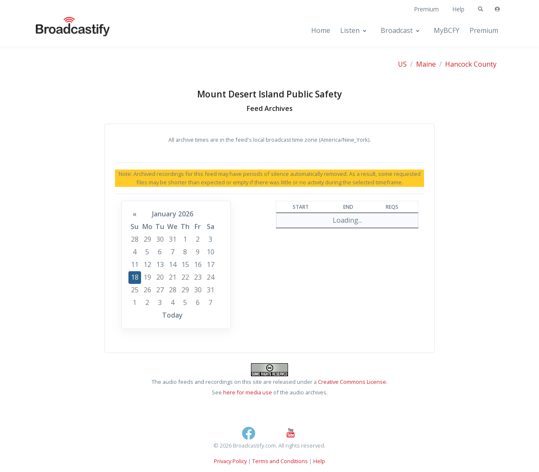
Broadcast (397, 30)
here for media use (247, 392)
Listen (350, 30)
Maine (426, 64)
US (402, 64)
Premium (426, 9)
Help (458, 9)
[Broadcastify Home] (64, 30)
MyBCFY (446, 30)
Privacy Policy (230, 461)
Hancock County (470, 64)
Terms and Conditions (280, 461)
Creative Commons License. (352, 382)
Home (320, 30)
